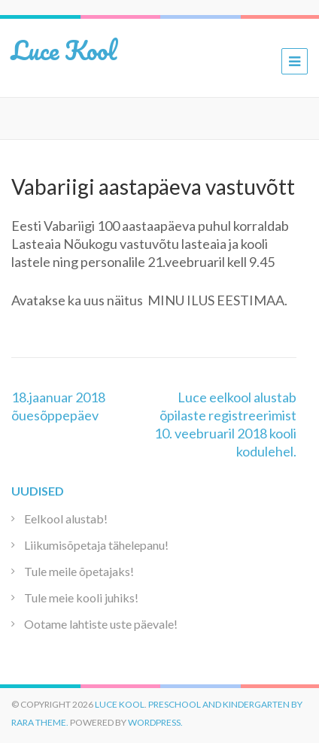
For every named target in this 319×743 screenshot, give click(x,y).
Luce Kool (64, 50)
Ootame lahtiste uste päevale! (101, 624)
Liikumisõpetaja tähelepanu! (96, 545)
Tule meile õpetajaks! (79, 571)
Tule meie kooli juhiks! (81, 597)
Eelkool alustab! (66, 518)
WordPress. (155, 722)
